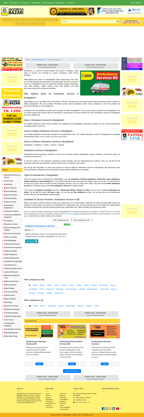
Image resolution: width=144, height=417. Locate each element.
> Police (61, 405)
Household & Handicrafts (13, 261)
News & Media (9, 288)
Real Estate (8, 302)
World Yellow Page (10, 336)
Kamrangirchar (71, 289)
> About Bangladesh (64, 407)
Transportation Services (12, 329)
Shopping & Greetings (11, 309)
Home (5, 3)
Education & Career (11, 224)
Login (132, 3)
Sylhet (96, 306)
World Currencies (48, 3)
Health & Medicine (10, 254)
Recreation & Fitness (11, 306)
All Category (13, 3)
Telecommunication (11, 313)
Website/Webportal (11, 333)
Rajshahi (80, 306)
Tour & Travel (8, 320)
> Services (47, 397)
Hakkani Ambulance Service (40, 226)
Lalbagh (82, 289)
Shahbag (41, 293)
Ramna (113, 289)
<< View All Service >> (72, 371)
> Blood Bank (62, 397)
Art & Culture (8, 181)
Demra (113, 285)
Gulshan (64, 285)
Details (39, 364)
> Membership (49, 399)
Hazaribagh (33, 289)
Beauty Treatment (10, 188)
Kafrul (42, 289)
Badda (86, 285)
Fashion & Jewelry (10, 237)
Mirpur (49, 285)
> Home (47, 393)
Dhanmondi (59, 293)
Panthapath (104, 289)
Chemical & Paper (10, 198)
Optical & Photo (9, 295)
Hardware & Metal (10, 251)
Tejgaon (49, 293)
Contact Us (71, 3)
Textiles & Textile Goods (12, 316)
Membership (35, 3)
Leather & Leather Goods (13, 268)
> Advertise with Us (50, 403)
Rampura (32, 293)
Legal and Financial (11, 272)
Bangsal (94, 285)
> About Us (48, 395)
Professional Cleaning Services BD (36, 342)
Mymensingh (70, 306)
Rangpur (89, 306)
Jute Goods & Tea (10, 265)
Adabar (79, 285)
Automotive (8, 184)
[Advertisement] (72, 41)
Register (138, 3)
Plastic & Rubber (10, 299)
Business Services (10, 195)
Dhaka (35, 306)
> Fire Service (62, 403)
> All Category (48, 401)
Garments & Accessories (13, 247)
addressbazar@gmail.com (83, 402)
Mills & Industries (10, 285)
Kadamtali (49, 289)
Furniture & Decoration (12, 244)
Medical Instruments (11, 281)
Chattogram (52, 306)
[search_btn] (117, 21)
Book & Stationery (10, 191)
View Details (31, 241)
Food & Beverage (10, 240)
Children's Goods (10, 202)
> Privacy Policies (64, 409)
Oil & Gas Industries (11, 292)
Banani (42, 285)
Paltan (72, 285)
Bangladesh (60, 3)
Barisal (60, 306)
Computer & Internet (11, 211)
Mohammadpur (92, 289)
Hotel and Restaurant (11, 258)
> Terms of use (49, 407)
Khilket (35, 285)
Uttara (56, 285)
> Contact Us (48, 405)
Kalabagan (60, 289)
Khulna (42, 306)
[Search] (89, 21)
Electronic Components (12, 233)
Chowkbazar (103, 285)
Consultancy (8, 221)
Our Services (24, 3)
